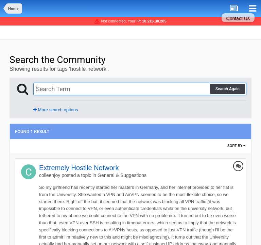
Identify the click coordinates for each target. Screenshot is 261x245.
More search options (55, 109)
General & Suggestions (122, 175)
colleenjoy (49, 175)
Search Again (227, 88)
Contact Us (238, 18)
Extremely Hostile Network (79, 168)
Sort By (236, 146)
